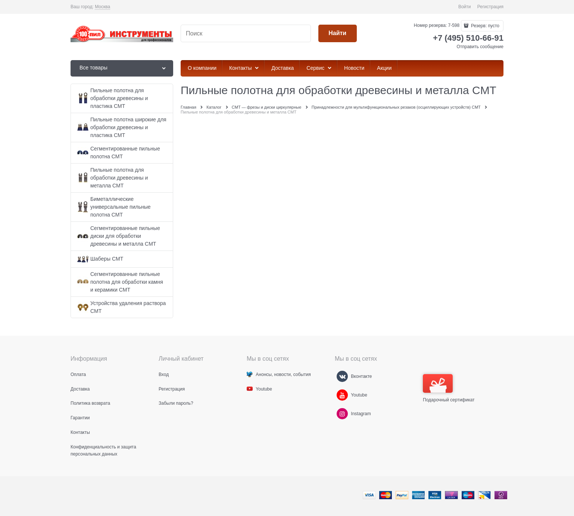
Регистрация (490, 6)
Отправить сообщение (479, 46)
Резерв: (484, 25)
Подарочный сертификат (449, 388)
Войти (464, 6)
